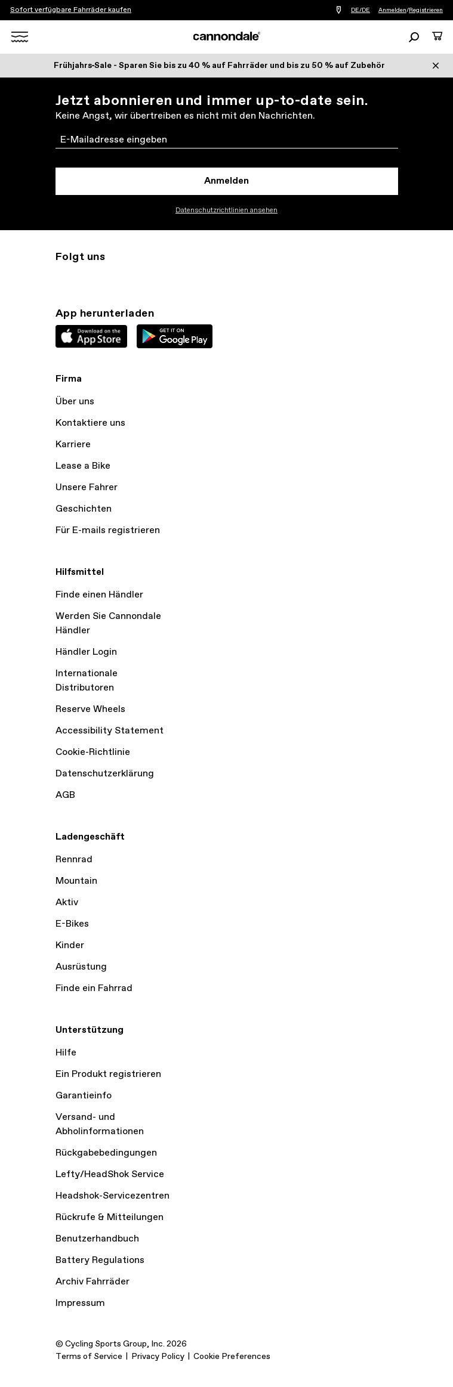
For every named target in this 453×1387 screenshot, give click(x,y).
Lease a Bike (83, 466)
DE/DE (360, 10)
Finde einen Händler (99, 595)
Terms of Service (89, 1356)
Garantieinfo (84, 1095)
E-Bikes (72, 924)
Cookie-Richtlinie (93, 752)
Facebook (115, 278)
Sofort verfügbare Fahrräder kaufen (70, 10)
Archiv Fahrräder (93, 1281)
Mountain (76, 881)
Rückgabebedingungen (106, 1153)
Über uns (75, 401)
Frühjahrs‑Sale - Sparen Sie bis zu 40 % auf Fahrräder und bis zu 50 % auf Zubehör (220, 65)
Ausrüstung (81, 967)
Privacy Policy (157, 1356)
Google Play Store (174, 336)
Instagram (63, 278)
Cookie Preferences (231, 1356)
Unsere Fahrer (87, 487)
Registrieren (426, 10)
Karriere (73, 444)
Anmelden (392, 10)
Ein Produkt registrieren (108, 1074)
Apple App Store (91, 336)
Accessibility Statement (110, 731)
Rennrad (74, 859)
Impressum (80, 1303)
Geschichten (84, 509)
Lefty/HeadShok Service (110, 1174)
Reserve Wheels (90, 709)
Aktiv (67, 902)
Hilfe (66, 1053)
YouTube (141, 278)
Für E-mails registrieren (108, 530)
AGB (65, 795)
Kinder (70, 945)
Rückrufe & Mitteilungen (110, 1217)
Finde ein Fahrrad (94, 988)
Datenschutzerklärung (105, 773)
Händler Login (86, 652)
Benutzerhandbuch (97, 1239)
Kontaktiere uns (90, 423)
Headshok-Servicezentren (113, 1196)
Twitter (89, 278)
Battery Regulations (100, 1260)
